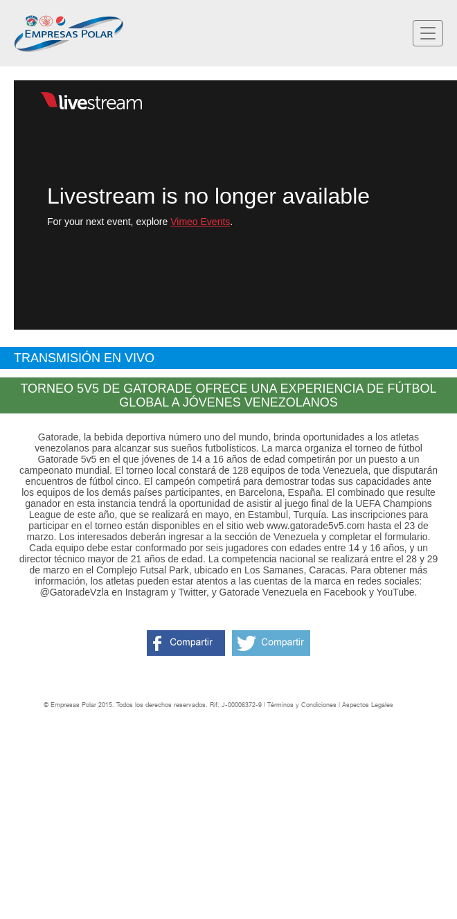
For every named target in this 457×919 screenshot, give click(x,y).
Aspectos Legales (367, 704)
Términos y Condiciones (302, 704)
